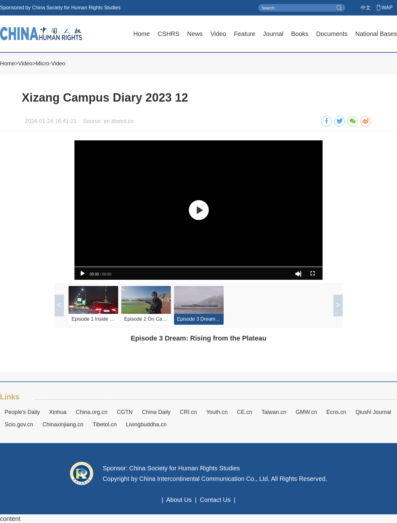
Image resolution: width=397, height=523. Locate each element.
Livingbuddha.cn (146, 424)
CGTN (125, 412)
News (195, 33)
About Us (179, 499)
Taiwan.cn (273, 412)
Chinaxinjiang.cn (62, 424)
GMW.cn (306, 412)
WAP (387, 7)
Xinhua (58, 412)
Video (218, 33)
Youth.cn (217, 412)
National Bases (376, 33)
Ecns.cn (336, 412)
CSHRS (168, 33)
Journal (273, 33)
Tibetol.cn (105, 424)
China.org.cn (92, 412)
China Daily (156, 412)
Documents (331, 33)
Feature (244, 33)
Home (141, 33)
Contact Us (215, 499)
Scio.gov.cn (19, 424)
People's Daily (22, 412)
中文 (366, 7)
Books (300, 33)
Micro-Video (50, 63)
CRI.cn (188, 412)
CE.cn (244, 412)
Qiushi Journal (373, 412)
